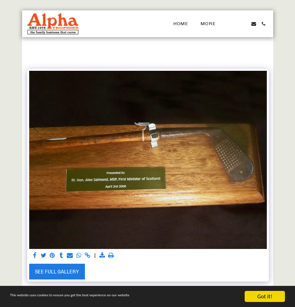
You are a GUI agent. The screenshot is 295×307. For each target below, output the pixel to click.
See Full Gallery (57, 272)
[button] (233, 23)
